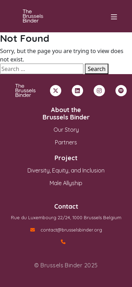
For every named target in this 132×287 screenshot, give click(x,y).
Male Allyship (66, 183)
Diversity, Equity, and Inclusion (66, 170)
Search (97, 69)
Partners (66, 142)
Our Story (66, 129)
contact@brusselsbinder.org (66, 230)
